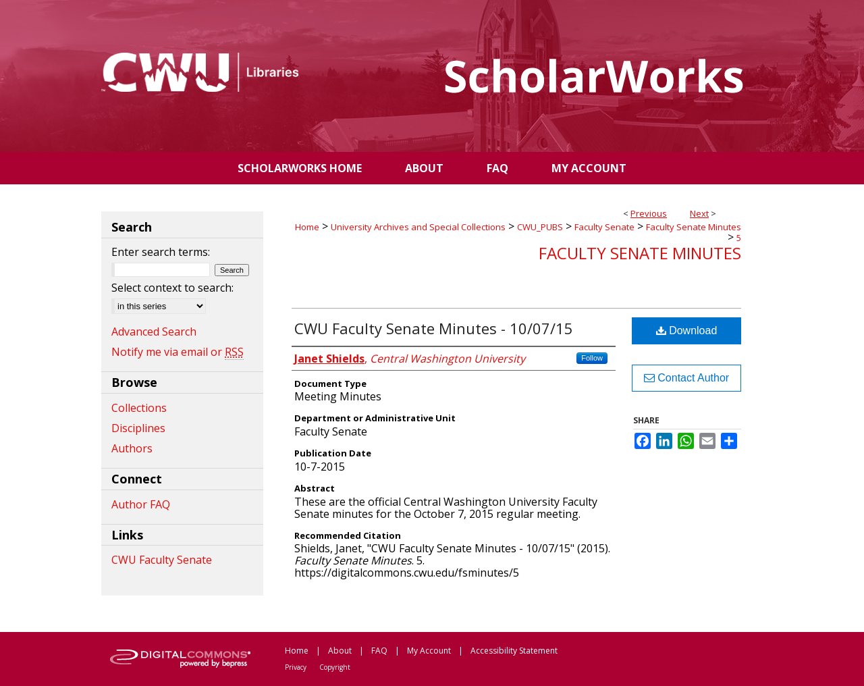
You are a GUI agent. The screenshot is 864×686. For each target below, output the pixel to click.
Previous (648, 213)
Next (699, 213)
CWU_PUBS (540, 227)
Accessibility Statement (514, 650)
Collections (139, 407)
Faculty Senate (604, 227)
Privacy (295, 667)
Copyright (334, 667)
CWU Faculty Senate (161, 559)
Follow (592, 358)
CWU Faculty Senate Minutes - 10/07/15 (433, 328)
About (340, 650)
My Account (429, 650)
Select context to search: (172, 287)
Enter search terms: (160, 251)
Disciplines (138, 428)
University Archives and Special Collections (418, 227)
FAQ (379, 650)
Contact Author (686, 378)
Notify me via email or (177, 351)
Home (307, 227)
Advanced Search (153, 331)
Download (687, 330)
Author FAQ (140, 504)
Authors (132, 448)
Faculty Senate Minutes (693, 227)
